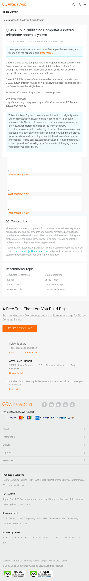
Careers (6, 560)
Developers (54, 518)
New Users (24, 504)
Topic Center (8, 518)
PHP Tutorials (20, 523)
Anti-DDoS (40, 480)
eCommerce (78, 480)
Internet (10, 279)
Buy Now (24, 174)
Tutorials (7, 523)
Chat (11, 352)
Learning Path (9, 504)
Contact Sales (30, 352)
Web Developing (70, 518)
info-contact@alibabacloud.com (31, 251)
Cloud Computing (53, 275)
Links (64, 560)
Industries (42, 518)
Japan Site (8, 499)
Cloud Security (13, 284)
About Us (17, 560)
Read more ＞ (47, 53)
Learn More (13, 174)
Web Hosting (9, 485)
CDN (31, 480)
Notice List (54, 560)
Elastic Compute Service (14, 480)
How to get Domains (48, 499)
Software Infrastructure (72, 499)
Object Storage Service (58, 480)
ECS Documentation (25, 499)
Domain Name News (55, 289)
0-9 (4, 542)
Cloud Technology (53, 284)
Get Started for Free (19, 328)
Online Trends (51, 279)
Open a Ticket (16, 373)
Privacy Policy (31, 560)
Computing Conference (18, 275)
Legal (43, 560)
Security (21, 485)
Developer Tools (14, 289)
